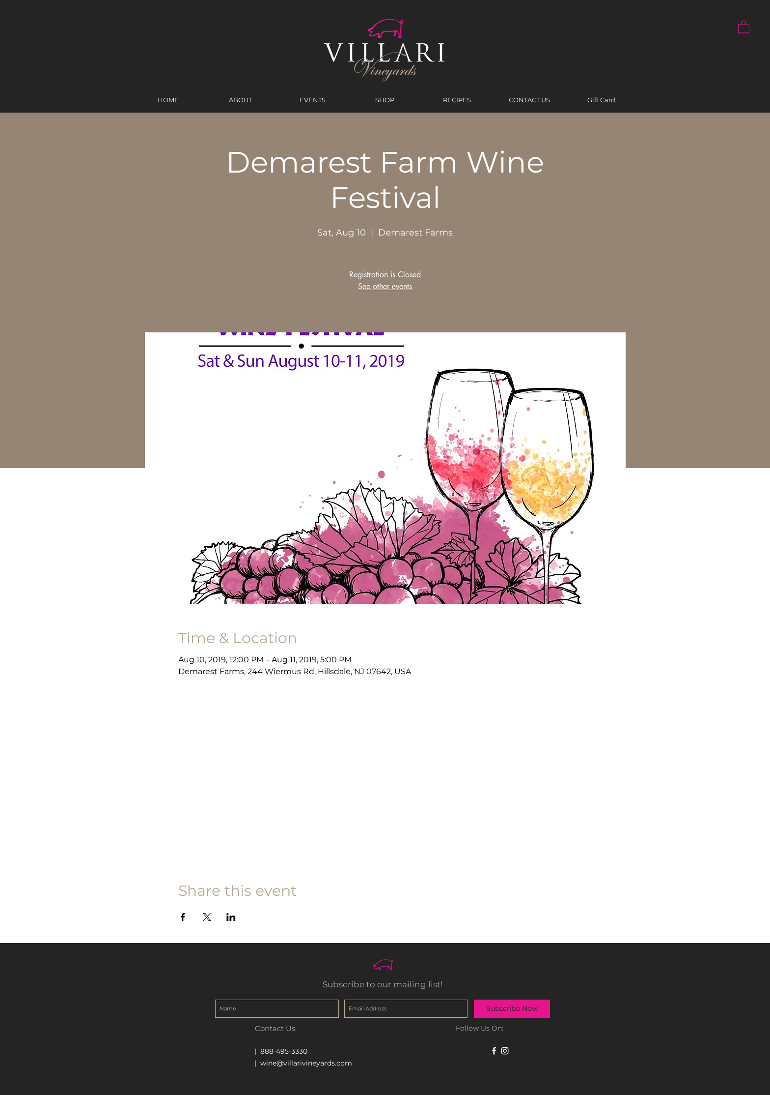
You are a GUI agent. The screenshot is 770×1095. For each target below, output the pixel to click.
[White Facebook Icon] (494, 1051)
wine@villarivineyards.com (306, 1063)
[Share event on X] (207, 917)
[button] (743, 26)
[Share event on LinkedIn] (231, 917)
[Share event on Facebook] (183, 917)
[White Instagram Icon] (505, 1051)
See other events (385, 286)
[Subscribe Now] (512, 1009)
